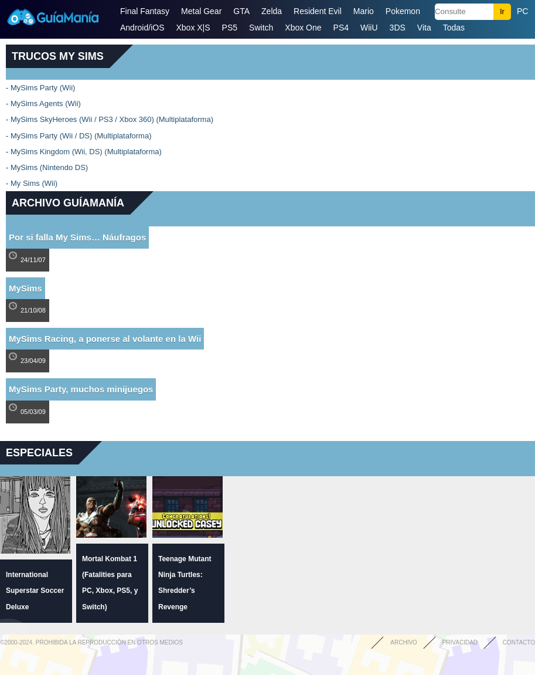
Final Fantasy (144, 11)
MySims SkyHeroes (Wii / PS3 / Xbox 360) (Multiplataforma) (112, 119)
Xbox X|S (193, 27)
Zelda (271, 11)
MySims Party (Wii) (43, 87)
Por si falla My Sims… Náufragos (77, 237)
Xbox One (303, 27)
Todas (454, 27)
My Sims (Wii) (34, 183)
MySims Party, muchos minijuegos (81, 389)
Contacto (519, 642)
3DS (397, 27)
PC (522, 11)
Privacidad (460, 642)
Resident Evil (318, 11)
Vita (424, 27)
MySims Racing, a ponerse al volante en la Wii (105, 339)
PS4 (341, 27)
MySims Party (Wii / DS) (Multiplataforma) (81, 135)
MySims (25, 288)
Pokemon (403, 11)
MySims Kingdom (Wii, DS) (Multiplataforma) (86, 151)
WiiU (369, 27)
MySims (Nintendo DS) (49, 167)
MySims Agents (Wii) (46, 103)
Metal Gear (201, 11)
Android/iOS (142, 27)
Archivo (403, 642)
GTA (241, 11)
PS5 (229, 27)
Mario (363, 11)
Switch (261, 27)
